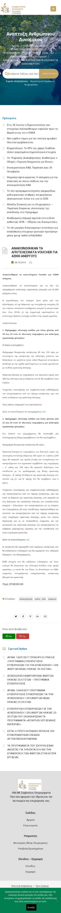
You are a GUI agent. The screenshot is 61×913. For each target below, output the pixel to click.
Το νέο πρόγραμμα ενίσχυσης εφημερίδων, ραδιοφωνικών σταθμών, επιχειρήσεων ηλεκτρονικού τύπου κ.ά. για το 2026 (31, 194)
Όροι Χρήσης (42, 886)
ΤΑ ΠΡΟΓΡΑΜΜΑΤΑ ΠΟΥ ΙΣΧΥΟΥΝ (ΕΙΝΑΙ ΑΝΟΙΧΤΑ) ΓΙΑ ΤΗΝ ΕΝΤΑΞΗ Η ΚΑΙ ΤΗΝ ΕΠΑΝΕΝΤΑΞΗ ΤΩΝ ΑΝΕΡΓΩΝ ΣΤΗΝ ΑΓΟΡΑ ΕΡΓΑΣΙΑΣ (31, 751)
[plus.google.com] (37, 616)
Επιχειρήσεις (31, 84)
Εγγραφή (30, 871)
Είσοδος (30, 866)
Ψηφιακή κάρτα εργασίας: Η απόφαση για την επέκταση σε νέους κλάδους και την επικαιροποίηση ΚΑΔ (32, 181)
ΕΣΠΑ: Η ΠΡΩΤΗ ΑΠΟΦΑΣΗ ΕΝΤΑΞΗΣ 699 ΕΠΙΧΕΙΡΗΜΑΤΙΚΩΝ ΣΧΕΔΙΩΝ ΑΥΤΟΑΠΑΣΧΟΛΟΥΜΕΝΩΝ (30, 735)
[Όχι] (57, 902)
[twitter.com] (16, 616)
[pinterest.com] (30, 616)
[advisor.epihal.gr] (45, 616)
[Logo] (30, 786)
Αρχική (15, 45)
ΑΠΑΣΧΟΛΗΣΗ (26, 599)
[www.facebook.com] (23, 616)
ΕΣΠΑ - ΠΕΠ (48, 53)
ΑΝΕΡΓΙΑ (52, 599)
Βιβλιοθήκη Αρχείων (34, 45)
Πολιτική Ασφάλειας (21, 886)
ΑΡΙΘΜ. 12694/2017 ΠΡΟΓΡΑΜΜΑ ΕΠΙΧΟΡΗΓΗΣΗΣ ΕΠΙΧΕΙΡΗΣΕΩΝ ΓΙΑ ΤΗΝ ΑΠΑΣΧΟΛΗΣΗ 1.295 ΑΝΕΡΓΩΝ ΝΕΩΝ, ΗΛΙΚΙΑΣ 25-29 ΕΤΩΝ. (30, 696)
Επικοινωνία (30, 825)
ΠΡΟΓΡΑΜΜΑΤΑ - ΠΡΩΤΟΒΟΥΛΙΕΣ (20, 53)
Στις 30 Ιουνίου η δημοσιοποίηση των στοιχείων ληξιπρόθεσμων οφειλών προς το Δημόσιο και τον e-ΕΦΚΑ (32, 129)
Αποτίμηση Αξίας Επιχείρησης (30, 843)
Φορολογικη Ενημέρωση (42, 81)
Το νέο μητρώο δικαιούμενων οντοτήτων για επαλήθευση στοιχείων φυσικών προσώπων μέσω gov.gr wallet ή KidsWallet (32, 231)
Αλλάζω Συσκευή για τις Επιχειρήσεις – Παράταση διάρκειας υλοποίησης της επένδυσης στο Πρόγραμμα (30, 208)
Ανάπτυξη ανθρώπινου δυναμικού (28, 56)
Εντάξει (31, 907)
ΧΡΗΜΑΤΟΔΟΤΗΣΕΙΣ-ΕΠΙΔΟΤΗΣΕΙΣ (28, 49)
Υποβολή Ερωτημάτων (30, 848)
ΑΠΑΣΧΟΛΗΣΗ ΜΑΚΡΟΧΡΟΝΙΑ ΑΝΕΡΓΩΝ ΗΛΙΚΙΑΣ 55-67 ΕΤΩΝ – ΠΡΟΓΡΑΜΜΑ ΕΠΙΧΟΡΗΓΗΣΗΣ (30, 679)
